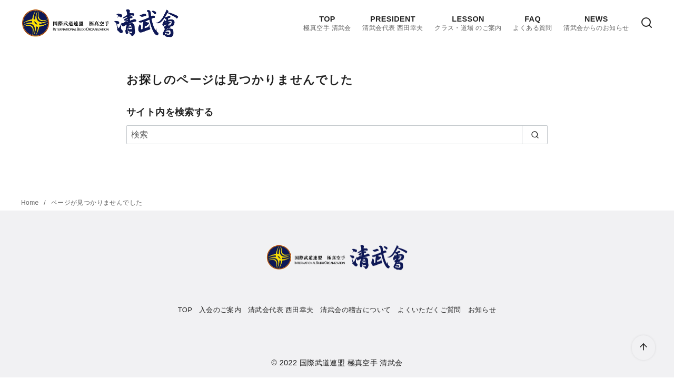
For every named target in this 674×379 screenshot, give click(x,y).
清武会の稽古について (355, 310)
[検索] (646, 23)
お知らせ (482, 310)
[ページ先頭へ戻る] (643, 347)
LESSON (468, 23)
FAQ (532, 23)
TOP (327, 23)
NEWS (596, 23)
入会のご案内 (220, 310)
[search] (535, 134)
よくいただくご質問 (429, 310)
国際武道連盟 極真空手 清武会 (351, 362)
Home (31, 202)
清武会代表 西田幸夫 (281, 310)
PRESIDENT (392, 23)
